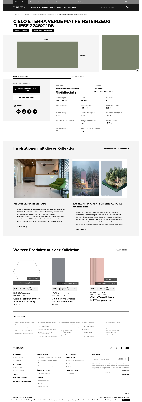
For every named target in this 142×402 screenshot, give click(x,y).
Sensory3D (71, 373)
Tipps (15, 374)
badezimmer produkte (68, 325)
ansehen (22, 226)
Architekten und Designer (53, 2)
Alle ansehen (122, 250)
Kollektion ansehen (103, 91)
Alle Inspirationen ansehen (116, 148)
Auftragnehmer (83, 2)
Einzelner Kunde (20, 2)
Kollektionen (19, 357)
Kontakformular (43, 380)
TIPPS (59, 7)
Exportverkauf (43, 386)
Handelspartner (35, 2)
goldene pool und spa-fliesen (47, 329)
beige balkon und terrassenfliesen (66, 331)
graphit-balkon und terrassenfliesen (90, 335)
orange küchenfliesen (113, 322)
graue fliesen (65, 335)
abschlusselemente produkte (70, 328)
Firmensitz (41, 383)
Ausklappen (125, 370)
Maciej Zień (18, 367)
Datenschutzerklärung (121, 397)
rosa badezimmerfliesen (23, 328)
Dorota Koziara (20, 370)
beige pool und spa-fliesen (24, 333)
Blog (39, 363)
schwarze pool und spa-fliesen (25, 322)
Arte (69, 366)
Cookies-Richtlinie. (43, 400)
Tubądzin (16, 14)
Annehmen (126, 400)
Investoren (70, 2)
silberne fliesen (111, 335)
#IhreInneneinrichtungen (46, 366)
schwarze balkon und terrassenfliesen (45, 332)
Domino (70, 363)
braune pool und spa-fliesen (47, 336)
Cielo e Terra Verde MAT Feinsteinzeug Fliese (72, 14)
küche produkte (89, 322)
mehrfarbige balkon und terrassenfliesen (46, 325)
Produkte (26, 14)
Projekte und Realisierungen (47, 360)
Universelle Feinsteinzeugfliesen (43, 14)
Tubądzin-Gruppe (44, 373)
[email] (18, 111)
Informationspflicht (106, 397)
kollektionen (19, 325)
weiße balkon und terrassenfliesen (89, 325)
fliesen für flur (88, 332)
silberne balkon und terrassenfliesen (112, 331)
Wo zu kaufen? (70, 7)
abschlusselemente (112, 325)
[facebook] (29, 111)
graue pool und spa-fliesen (47, 322)
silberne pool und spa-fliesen (70, 322)
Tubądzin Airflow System (76, 360)
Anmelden (122, 359)
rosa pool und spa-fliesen (23, 330)
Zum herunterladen (22, 381)
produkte (87, 329)
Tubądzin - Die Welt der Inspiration (49, 357)
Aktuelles (71, 354)
